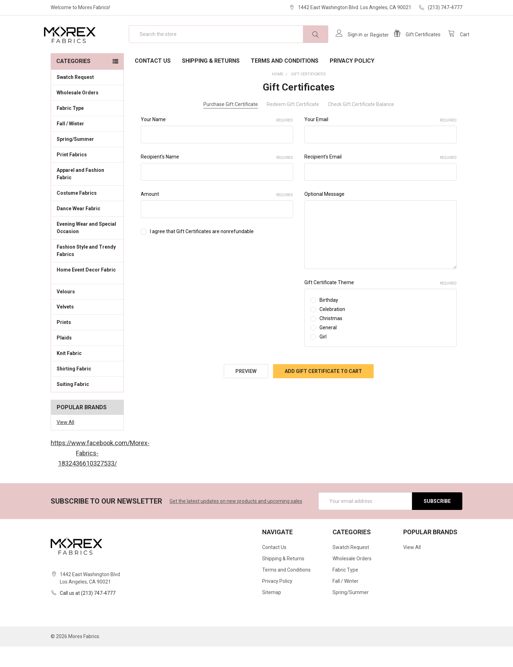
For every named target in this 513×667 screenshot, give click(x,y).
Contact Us (153, 81)
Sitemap (271, 613)
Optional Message (324, 214)
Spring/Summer (75, 159)
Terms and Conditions (284, 81)
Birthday (328, 320)
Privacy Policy (352, 81)
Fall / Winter (87, 144)
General (328, 348)
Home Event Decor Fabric (87, 293)
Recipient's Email (380, 177)
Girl (323, 357)
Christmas (330, 339)
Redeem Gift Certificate (293, 124)
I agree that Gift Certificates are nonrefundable (202, 252)
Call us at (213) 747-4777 (87, 613)
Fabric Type (87, 128)
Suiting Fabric (87, 404)
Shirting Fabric (87, 389)
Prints (87, 342)
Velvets (87, 327)
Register (372, 45)
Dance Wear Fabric (87, 228)
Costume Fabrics (87, 213)
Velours (87, 311)
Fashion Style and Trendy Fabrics (87, 271)
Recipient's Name (217, 177)
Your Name (217, 140)
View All (65, 442)
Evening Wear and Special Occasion (87, 248)
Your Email (380, 140)
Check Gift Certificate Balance (361, 124)
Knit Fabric (87, 373)
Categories (73, 81)
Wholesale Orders (78, 113)
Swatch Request (75, 97)
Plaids (64, 358)
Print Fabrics (72, 175)
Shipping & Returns (211, 81)
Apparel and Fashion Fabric (87, 194)
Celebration (332, 329)
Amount (217, 215)
